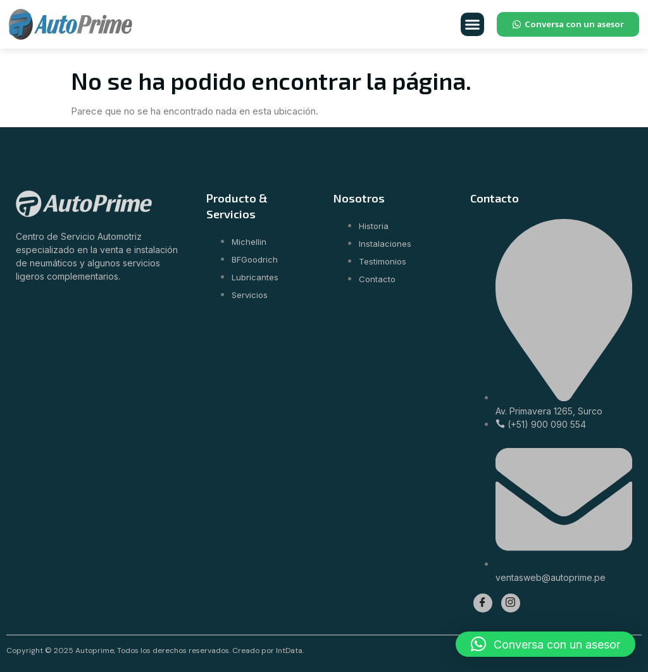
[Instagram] (510, 603)
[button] (473, 25)
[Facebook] (482, 603)
